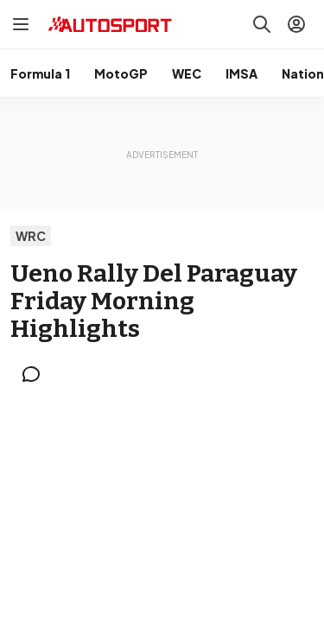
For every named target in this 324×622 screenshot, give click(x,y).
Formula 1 (40, 73)
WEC (186, 73)
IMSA (241, 73)
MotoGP (121, 73)
